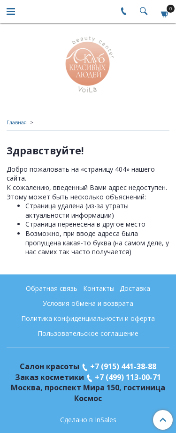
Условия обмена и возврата (88, 303)
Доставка (135, 288)
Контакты (99, 288)
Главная (17, 122)
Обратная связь (51, 288)
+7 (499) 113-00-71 (128, 377)
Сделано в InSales (88, 420)
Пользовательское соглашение (88, 333)
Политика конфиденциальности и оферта (88, 318)
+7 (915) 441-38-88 (123, 366)
